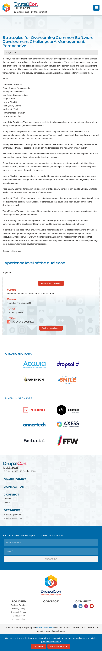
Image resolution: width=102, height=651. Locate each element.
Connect (11, 494)
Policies (19, 601)
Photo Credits (18, 619)
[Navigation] (96, 8)
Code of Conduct (19, 605)
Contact (51, 601)
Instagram (86, 606)
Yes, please (38, 646)
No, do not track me (58, 646)
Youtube (92, 606)
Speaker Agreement (13, 514)
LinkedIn (8, 498)
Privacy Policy (18, 608)
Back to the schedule (51, 328)
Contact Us (14, 486)
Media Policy (15, 478)
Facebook (75, 606)
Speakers (12, 510)
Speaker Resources (13, 518)
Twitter (7, 502)
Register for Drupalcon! (51, 283)
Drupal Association (45, 627)
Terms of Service (19, 612)
